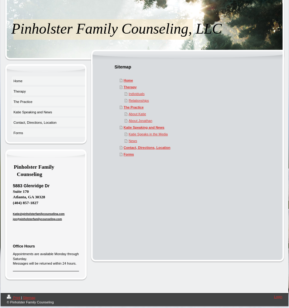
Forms (129, 154)
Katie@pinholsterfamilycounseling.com (39, 213)
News (133, 141)
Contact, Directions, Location (147, 147)
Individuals (136, 94)
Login (278, 297)
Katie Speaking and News (144, 127)
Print (14, 297)
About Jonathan (140, 121)
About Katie (137, 114)
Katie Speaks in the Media (148, 134)
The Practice (134, 107)
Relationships (139, 100)
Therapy (130, 87)
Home (128, 80)
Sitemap (29, 297)
